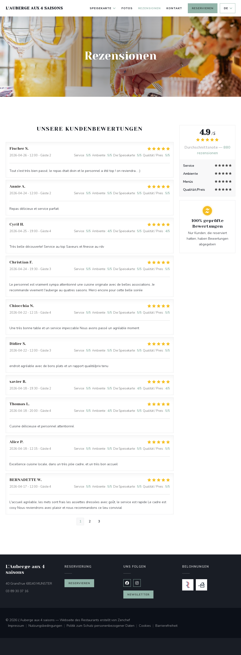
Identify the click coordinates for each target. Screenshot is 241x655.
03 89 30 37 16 (17, 591)
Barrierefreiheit (166, 626)
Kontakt (174, 8)
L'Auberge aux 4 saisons (34, 8)
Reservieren (202, 8)
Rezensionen (149, 8)
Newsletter (138, 594)
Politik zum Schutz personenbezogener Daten (103, 626)
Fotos (127, 8)
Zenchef (124, 620)
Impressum (18, 626)
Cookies (147, 626)
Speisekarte (103, 8)
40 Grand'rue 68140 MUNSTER (32, 583)
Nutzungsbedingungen (47, 626)
